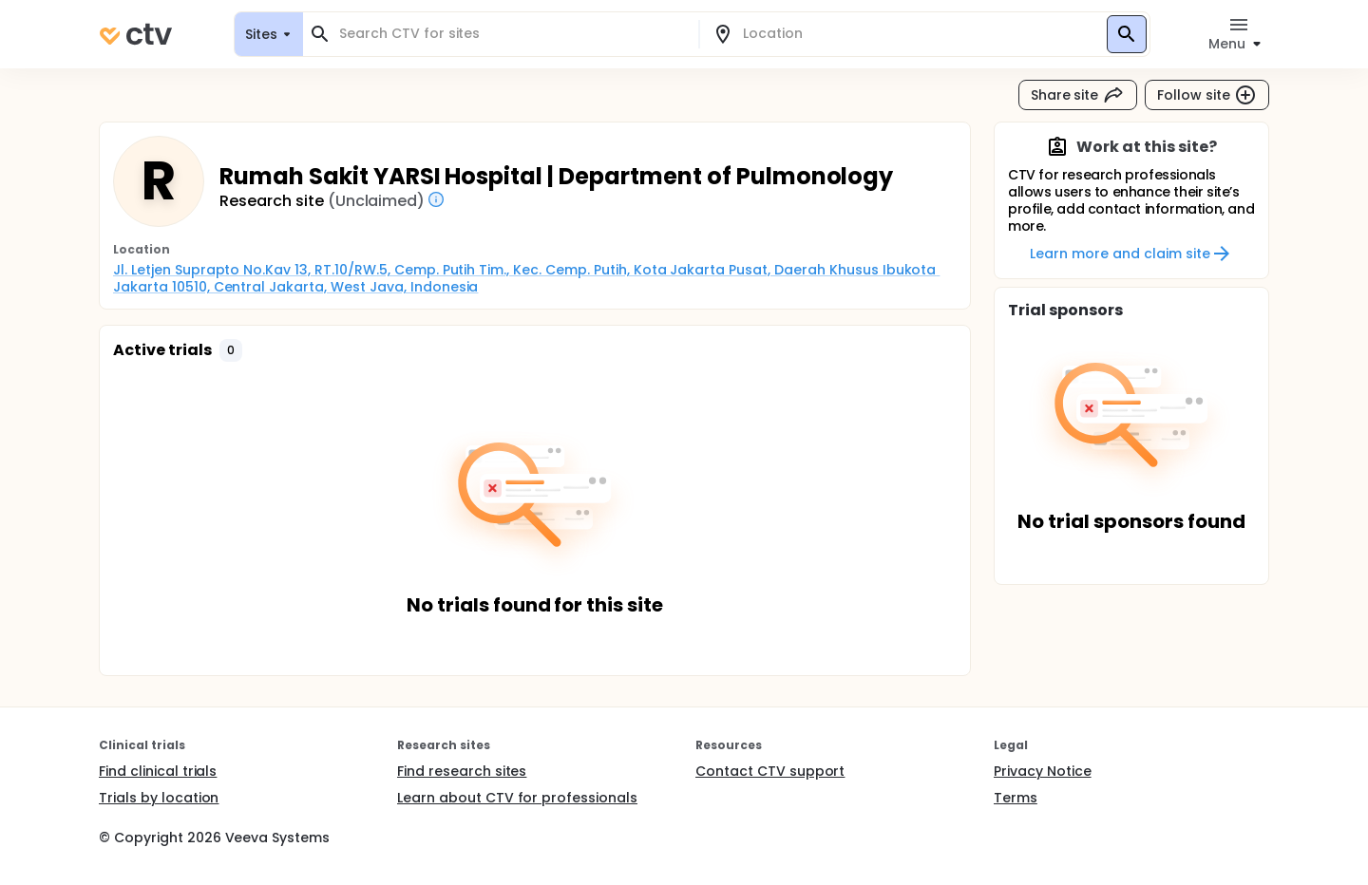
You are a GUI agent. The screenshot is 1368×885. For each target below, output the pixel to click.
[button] (230, 350)
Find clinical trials (158, 771)
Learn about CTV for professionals (517, 797)
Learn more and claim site (1131, 253)
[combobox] (512, 33)
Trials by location (158, 797)
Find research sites (461, 771)
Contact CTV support (770, 771)
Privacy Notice (1043, 771)
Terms (1015, 797)
